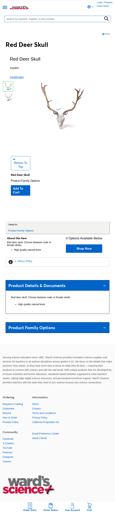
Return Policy (25, 261)
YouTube (7, 448)
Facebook (8, 438)
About (35, 404)
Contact (36, 408)
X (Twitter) (8, 443)
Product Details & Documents (57, 285)
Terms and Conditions (44, 413)
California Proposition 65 (45, 422)
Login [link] (100, 2)
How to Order (10, 417)
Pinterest (7, 452)
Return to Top (20, 163)
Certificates (17, 77)
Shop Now (84, 248)
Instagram (8, 457)
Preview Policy (11, 422)
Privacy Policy (39, 417)
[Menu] (5, 7)
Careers (7, 461)
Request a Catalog (13, 404)
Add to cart (18, 190)
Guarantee (8, 408)
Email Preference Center (45, 433)
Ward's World (39, 438)
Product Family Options (25, 180)
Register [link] (108, 2)
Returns (7, 413)
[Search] (54, 19)
